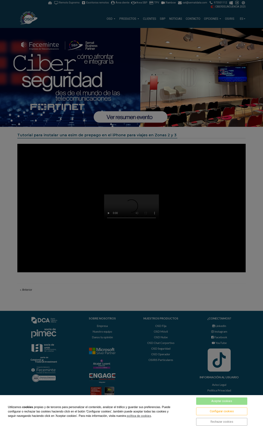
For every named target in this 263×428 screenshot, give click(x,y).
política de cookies (139, 416)
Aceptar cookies (221, 401)
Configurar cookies (222, 411)
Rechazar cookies (221, 421)
